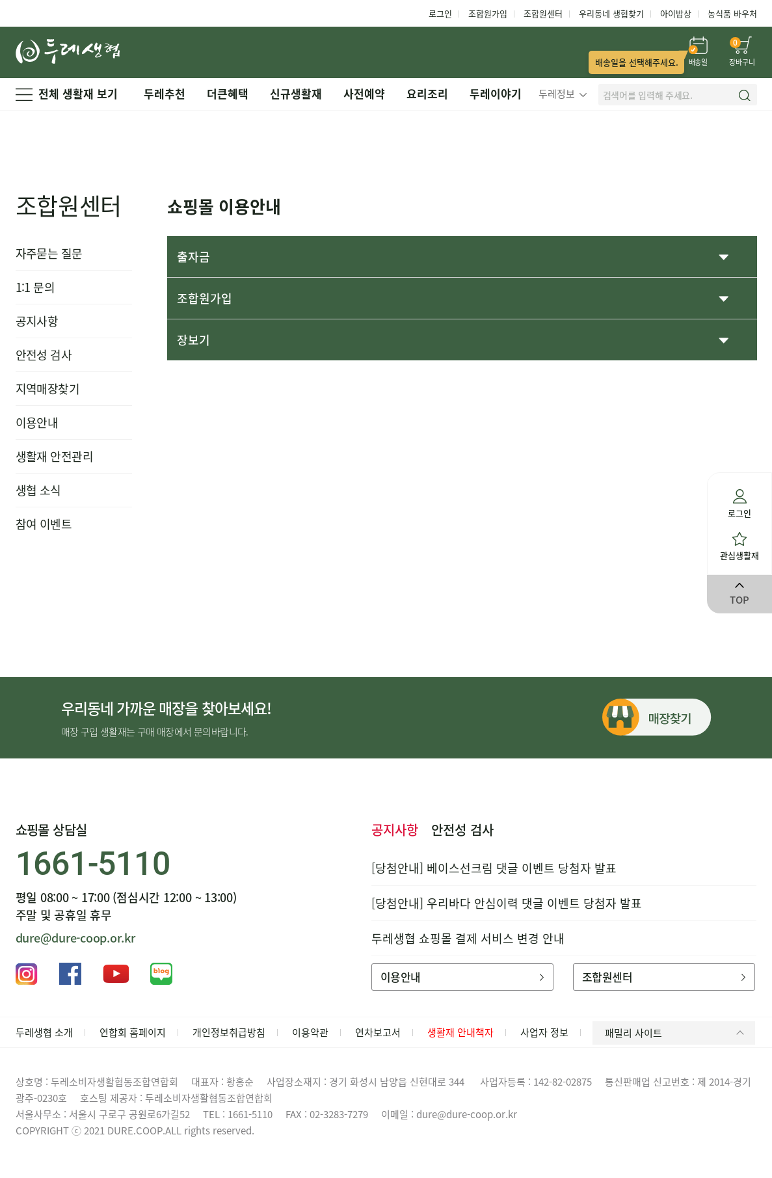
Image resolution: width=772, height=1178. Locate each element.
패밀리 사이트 (677, 1033)
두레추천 (164, 93)
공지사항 (37, 321)
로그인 (440, 13)
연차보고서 (378, 1032)
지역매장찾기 (48, 388)
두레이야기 (496, 93)
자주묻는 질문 (49, 253)
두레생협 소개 (44, 1032)
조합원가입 (487, 13)
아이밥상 (675, 13)
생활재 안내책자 (460, 1032)
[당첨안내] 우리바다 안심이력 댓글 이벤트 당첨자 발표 (506, 903)
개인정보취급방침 (229, 1032)
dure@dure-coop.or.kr (75, 937)
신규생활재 (296, 93)
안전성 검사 (44, 355)
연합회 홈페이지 (133, 1032)
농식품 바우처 (732, 13)
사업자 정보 (544, 1032)
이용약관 (310, 1032)
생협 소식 (38, 490)
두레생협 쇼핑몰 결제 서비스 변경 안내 (468, 938)
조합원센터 (543, 13)
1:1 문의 (35, 287)
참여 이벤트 (44, 524)
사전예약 (364, 93)
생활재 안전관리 (55, 456)
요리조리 (427, 93)
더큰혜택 (227, 93)
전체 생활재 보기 (67, 93)
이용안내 (37, 422)
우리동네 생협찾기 (611, 13)
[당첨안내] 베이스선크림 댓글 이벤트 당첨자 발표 (494, 868)
